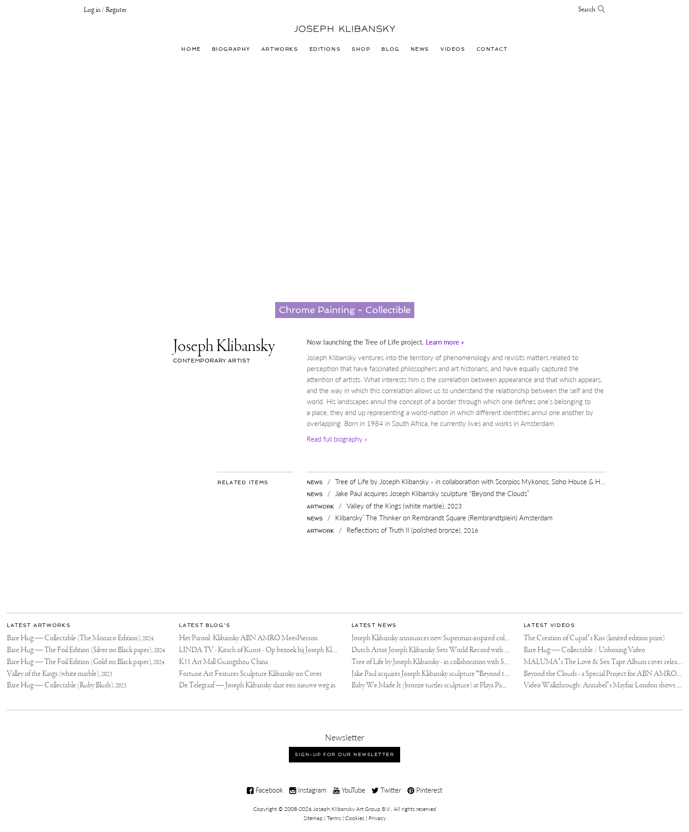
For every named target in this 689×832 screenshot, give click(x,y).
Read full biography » (337, 439)
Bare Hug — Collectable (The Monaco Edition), (80, 638)
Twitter (386, 790)
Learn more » (445, 342)
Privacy (377, 818)
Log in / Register (105, 10)
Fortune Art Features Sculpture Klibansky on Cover (250, 674)
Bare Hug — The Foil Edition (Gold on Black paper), (85, 662)
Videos (452, 49)
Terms (334, 818)
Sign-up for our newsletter (344, 754)
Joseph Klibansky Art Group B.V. (352, 808)
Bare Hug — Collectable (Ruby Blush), (66, 685)
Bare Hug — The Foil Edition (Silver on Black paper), (86, 650)
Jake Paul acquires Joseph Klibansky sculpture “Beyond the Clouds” (444, 674)
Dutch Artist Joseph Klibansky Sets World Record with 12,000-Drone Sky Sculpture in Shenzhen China (493, 650)
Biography (231, 49)
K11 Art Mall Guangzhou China (223, 662)
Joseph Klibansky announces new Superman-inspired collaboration (442, 638)
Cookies (354, 818)
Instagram (307, 790)
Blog (390, 49)
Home (191, 49)
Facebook (265, 790)
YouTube (349, 790)
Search (592, 9)
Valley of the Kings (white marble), (59, 674)
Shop (361, 49)
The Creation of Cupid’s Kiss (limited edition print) (594, 638)
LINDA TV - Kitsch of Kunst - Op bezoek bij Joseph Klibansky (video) (275, 650)
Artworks (279, 49)
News (420, 49)
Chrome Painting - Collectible (345, 309)
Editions (325, 49)
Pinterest (424, 790)
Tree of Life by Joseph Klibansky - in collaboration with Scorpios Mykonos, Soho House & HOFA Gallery (496, 662)
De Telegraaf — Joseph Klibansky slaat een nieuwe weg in (257, 685)
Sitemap (313, 818)
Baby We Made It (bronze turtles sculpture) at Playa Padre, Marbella (444, 685)
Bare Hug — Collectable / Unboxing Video (584, 650)
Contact (492, 49)
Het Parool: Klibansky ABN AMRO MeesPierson (248, 638)
